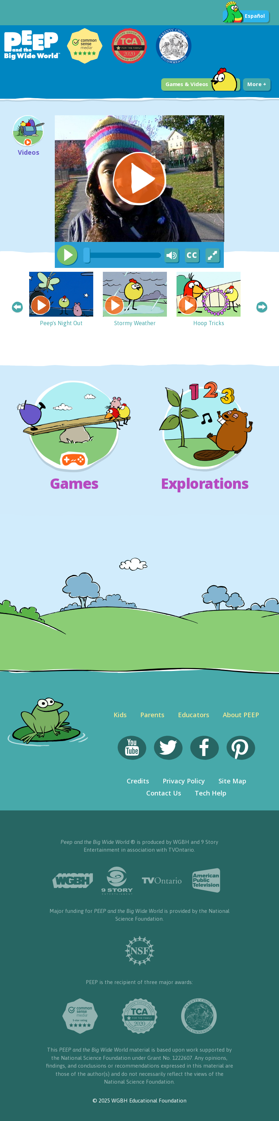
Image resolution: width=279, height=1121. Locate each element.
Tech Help (210, 793)
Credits (138, 781)
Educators (193, 714)
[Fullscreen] (213, 256)
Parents (152, 714)
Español (243, 16)
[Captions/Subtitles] (192, 256)
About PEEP (241, 714)
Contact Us (163, 793)
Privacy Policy (184, 781)
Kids (120, 714)
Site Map (232, 781)
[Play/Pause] (67, 255)
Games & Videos (201, 84)
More (256, 84)
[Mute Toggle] (170, 256)
